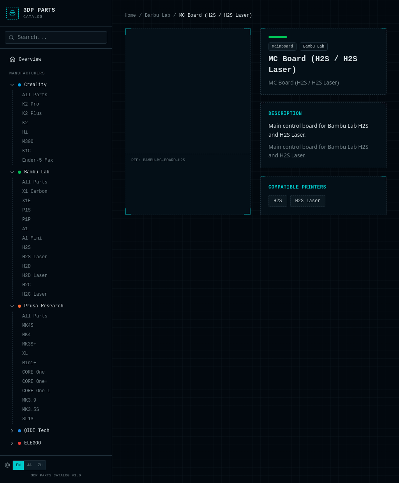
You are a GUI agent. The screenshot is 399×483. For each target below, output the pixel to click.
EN (18, 465)
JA (29, 465)
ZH (40, 465)
